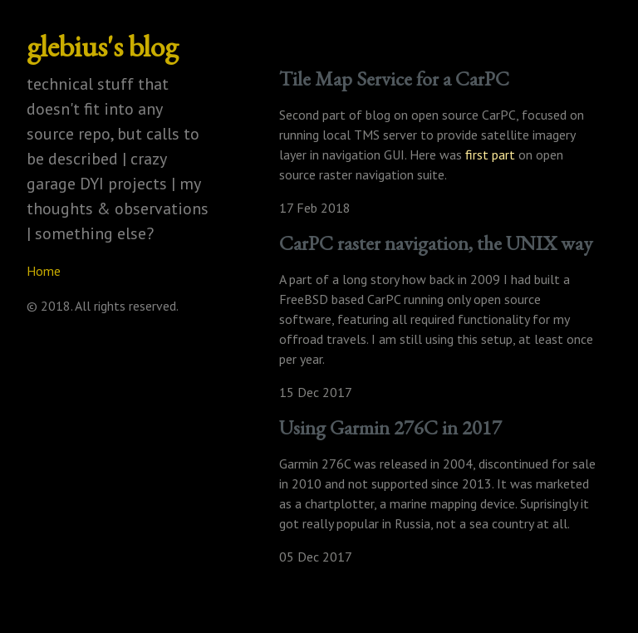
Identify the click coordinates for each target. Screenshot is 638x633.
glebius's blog (102, 46)
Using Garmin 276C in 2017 (390, 427)
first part (490, 154)
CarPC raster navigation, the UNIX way (435, 243)
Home (44, 271)
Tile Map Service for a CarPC (394, 78)
